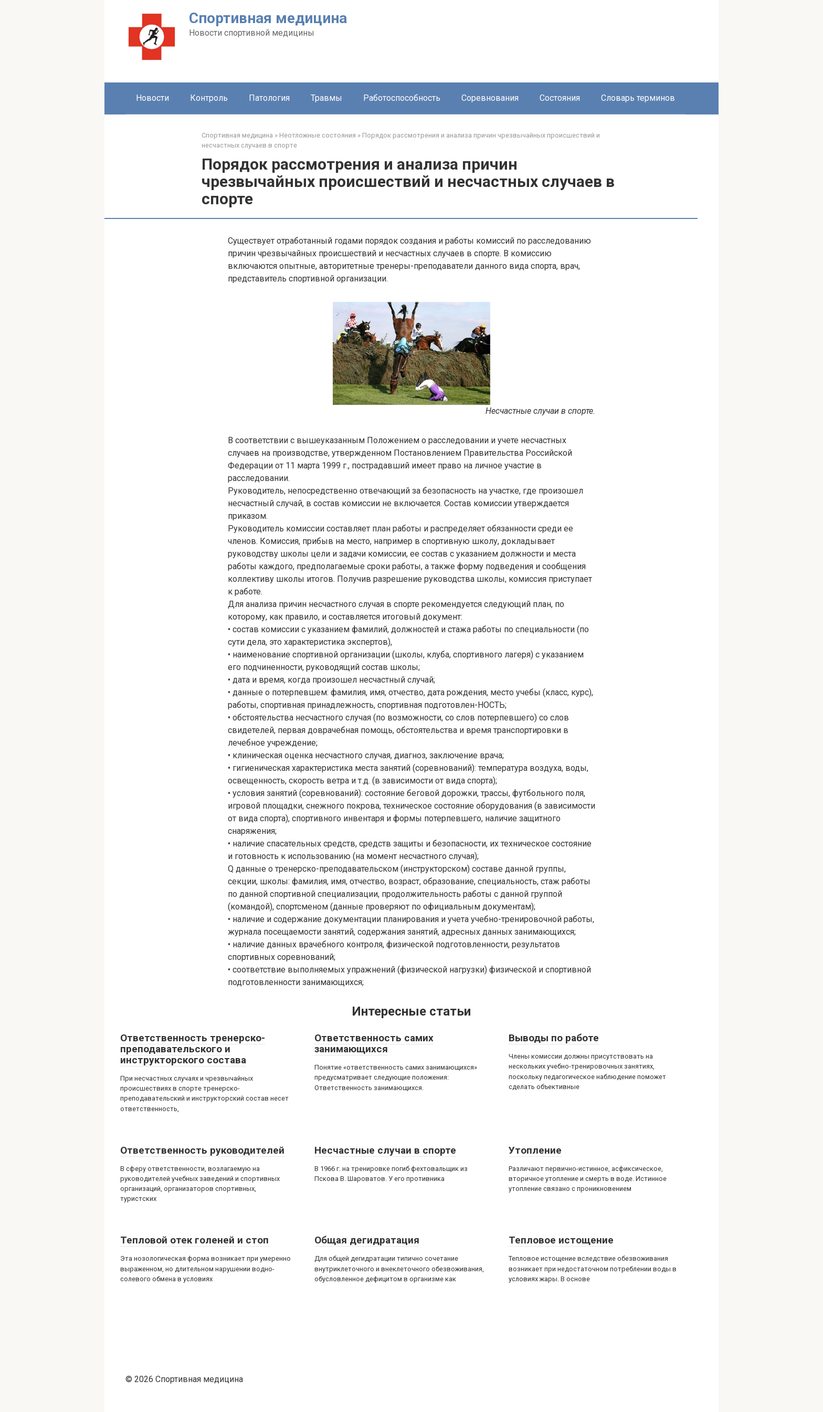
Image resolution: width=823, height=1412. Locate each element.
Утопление (535, 1150)
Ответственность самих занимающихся (374, 1043)
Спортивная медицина (268, 18)
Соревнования (490, 98)
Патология (269, 98)
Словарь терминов (638, 98)
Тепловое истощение (561, 1240)
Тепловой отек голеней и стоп (194, 1240)
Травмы (326, 98)
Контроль (209, 98)
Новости (152, 98)
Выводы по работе (554, 1038)
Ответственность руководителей (202, 1150)
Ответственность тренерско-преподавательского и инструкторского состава (192, 1049)
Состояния (560, 98)
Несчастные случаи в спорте (385, 1150)
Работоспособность (401, 98)
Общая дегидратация (366, 1240)
